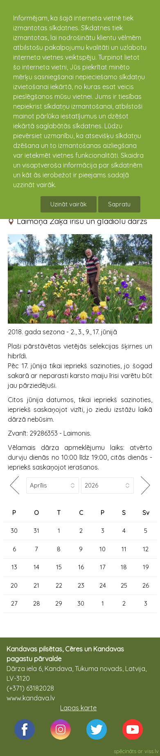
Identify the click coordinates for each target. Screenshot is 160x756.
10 (102, 549)
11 (124, 549)
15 (59, 567)
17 (103, 567)
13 (14, 567)
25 (124, 585)
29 (58, 603)
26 (145, 585)
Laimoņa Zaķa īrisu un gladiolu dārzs (82, 221)
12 (146, 549)
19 (146, 567)
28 (36, 603)
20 (14, 585)
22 (59, 585)
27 (14, 603)
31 (36, 531)
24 (102, 585)
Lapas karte (78, 708)
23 (81, 585)
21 (36, 585)
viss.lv (151, 751)
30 (14, 531)
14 (36, 567)
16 (81, 567)
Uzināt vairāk (68, 204)
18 (124, 567)
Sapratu (119, 204)
